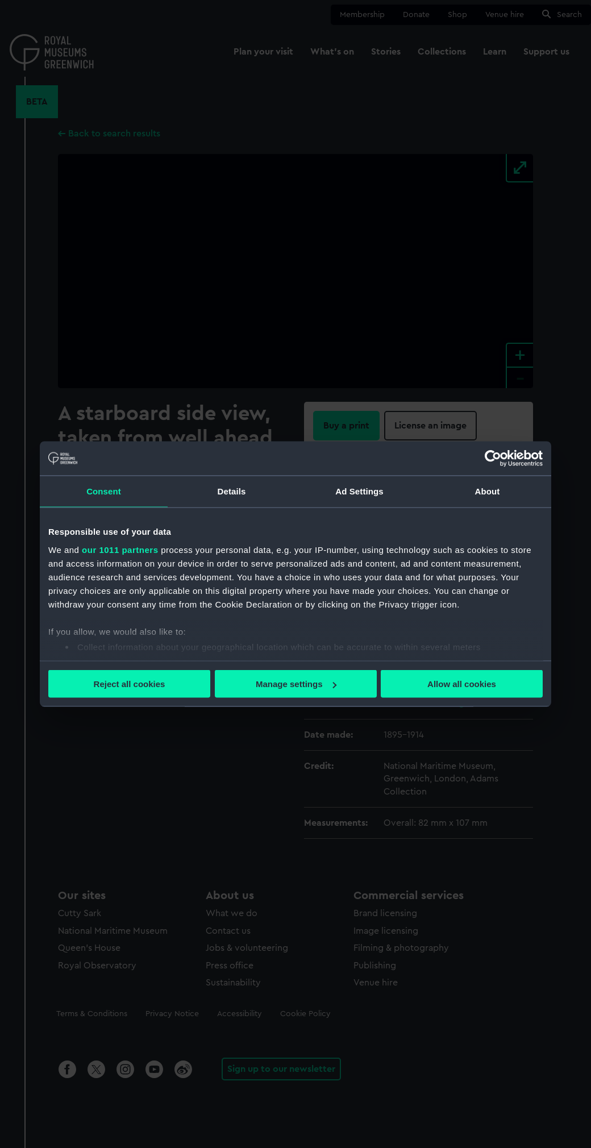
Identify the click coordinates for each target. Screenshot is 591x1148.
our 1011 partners (120, 549)
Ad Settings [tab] (359, 491)
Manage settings (296, 684)
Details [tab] (232, 491)
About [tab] (487, 491)
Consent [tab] (103, 491)
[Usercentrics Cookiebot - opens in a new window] (493, 458)
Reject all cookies (129, 684)
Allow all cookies (461, 684)
